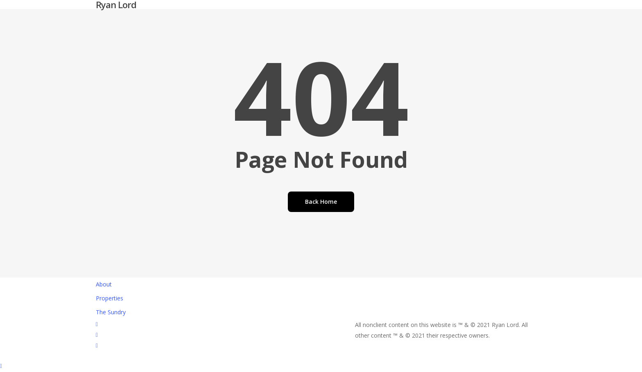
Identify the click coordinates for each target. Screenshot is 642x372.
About (104, 284)
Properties (109, 298)
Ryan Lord (116, 4)
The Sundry (111, 312)
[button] (321, 366)
